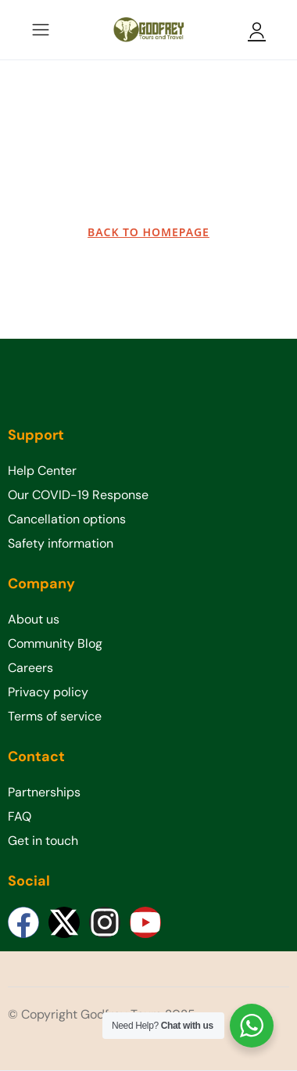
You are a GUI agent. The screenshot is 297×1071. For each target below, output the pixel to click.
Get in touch (43, 840)
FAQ (19, 816)
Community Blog (55, 643)
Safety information (60, 543)
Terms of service (55, 716)
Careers (30, 667)
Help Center (42, 470)
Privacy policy (48, 692)
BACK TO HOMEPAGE (148, 232)
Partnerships (44, 792)
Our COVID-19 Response (78, 495)
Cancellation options (67, 519)
